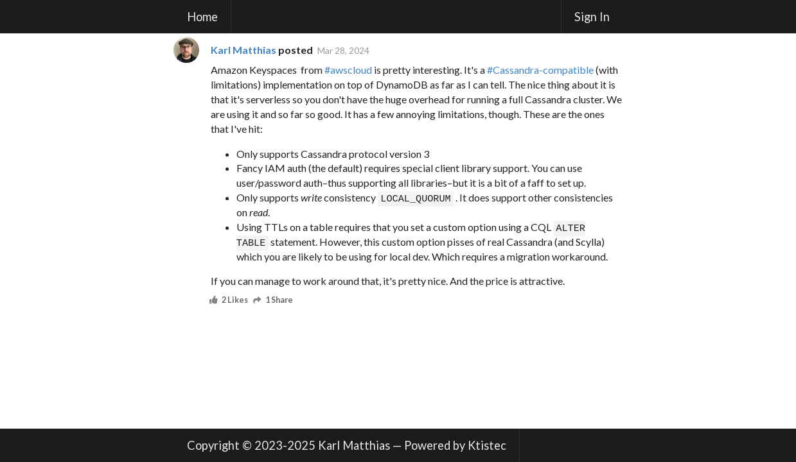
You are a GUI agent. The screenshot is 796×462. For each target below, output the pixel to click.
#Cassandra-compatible (540, 70)
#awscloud (348, 70)
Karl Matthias (243, 50)
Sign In (592, 17)
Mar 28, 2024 (343, 50)
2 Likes (230, 300)
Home (202, 17)
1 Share (274, 300)
